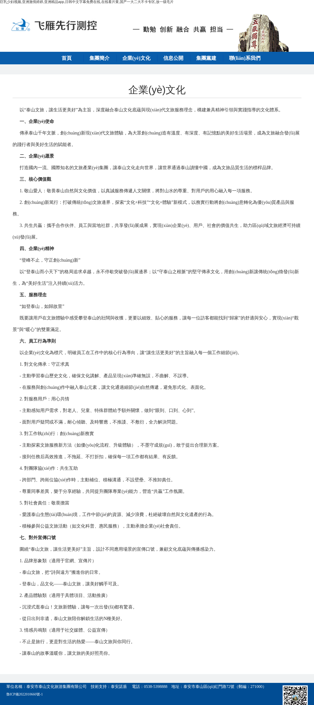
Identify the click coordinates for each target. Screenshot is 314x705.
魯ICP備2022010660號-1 (24, 694)
